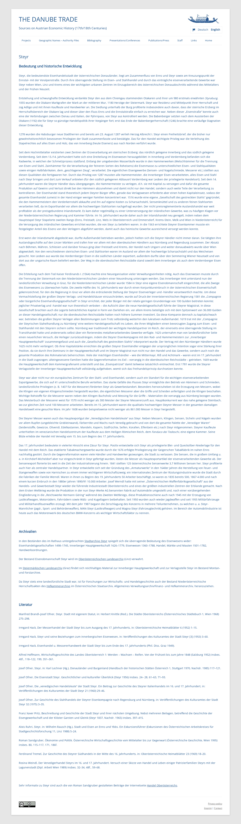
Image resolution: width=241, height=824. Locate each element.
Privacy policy (215, 803)
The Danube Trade (48, 19)
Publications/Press (158, 40)
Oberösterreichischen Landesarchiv (101, 559)
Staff (180, 40)
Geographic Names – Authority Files (59, 40)
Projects (26, 40)
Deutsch (203, 29)
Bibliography (94, 40)
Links (194, 40)
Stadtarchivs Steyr (96, 541)
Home (208, 40)
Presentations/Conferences (125, 40)
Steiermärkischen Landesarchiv (42, 568)
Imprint (208, 808)
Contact (218, 808)
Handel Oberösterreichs (162, 785)
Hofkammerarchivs (58, 586)
